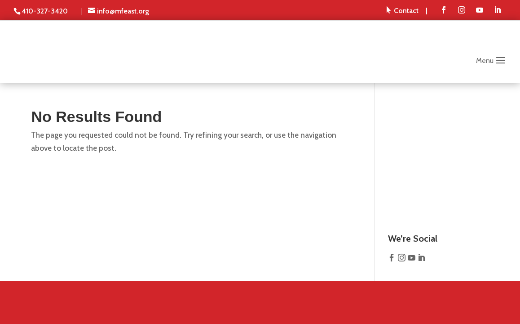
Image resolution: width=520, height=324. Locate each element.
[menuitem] (407, 10)
